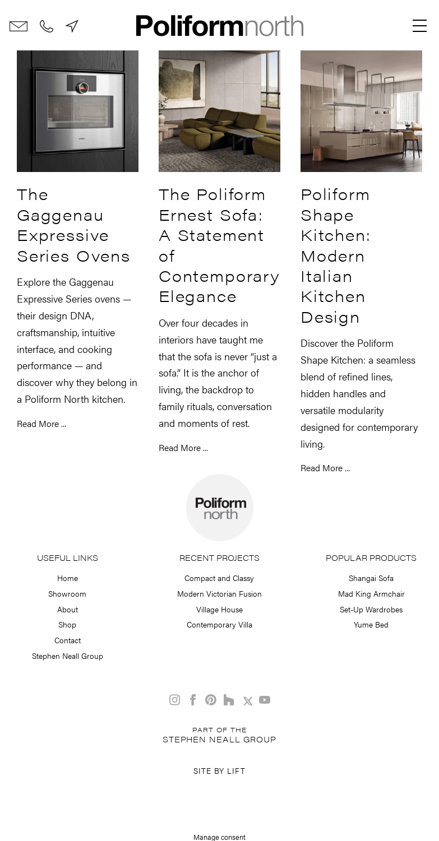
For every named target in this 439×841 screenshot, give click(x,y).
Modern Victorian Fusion (219, 593)
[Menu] (420, 26)
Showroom (67, 593)
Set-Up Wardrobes (371, 609)
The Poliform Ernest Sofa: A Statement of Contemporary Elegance (219, 244)
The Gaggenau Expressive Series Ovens (74, 224)
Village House (219, 609)
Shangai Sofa (371, 577)
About (67, 609)
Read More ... (41, 423)
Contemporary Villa (219, 624)
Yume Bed (371, 624)
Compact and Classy (219, 577)
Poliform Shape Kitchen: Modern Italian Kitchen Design (336, 254)
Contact (67, 639)
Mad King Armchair (371, 593)
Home (67, 577)
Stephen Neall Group (67, 655)
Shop (67, 624)
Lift (236, 770)
